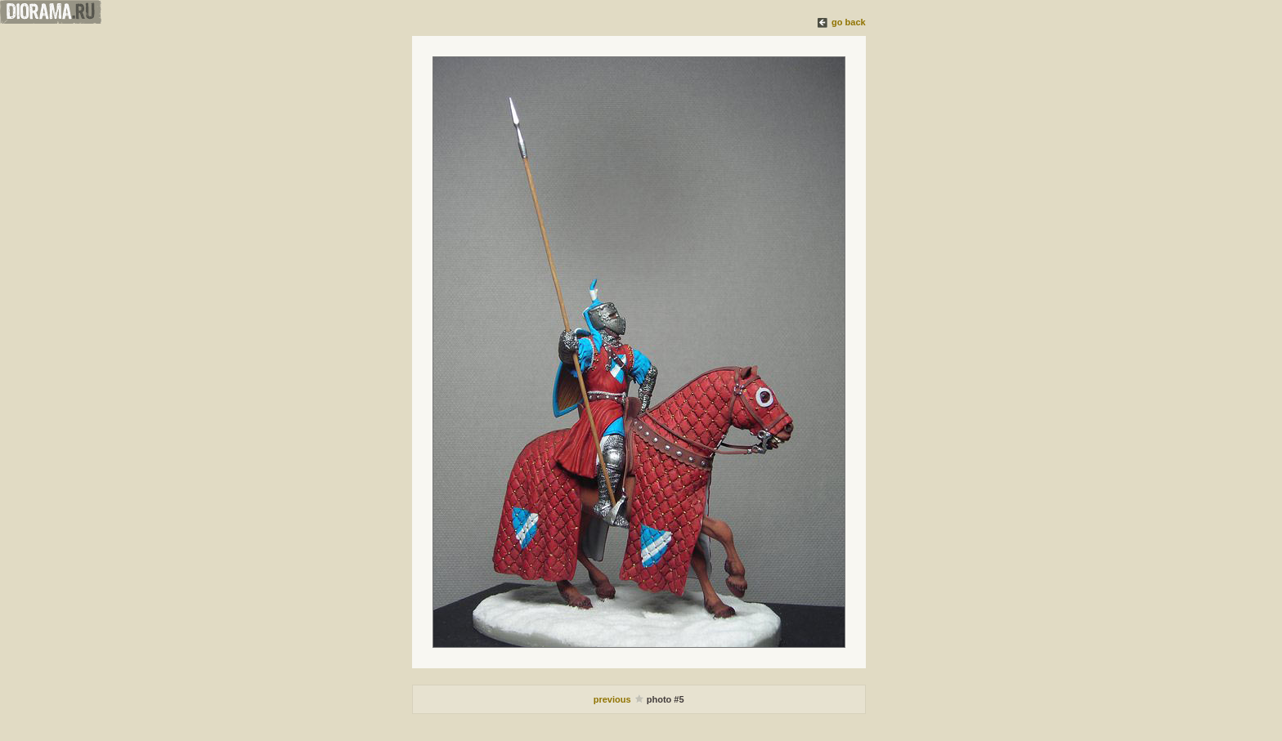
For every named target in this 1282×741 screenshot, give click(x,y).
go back (849, 22)
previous (614, 699)
